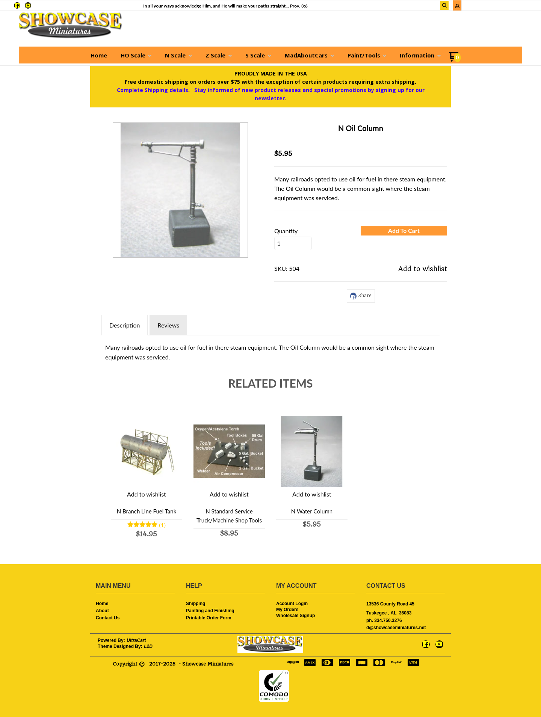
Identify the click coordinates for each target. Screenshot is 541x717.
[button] (404, 230)
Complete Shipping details (152, 90)
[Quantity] (293, 243)
